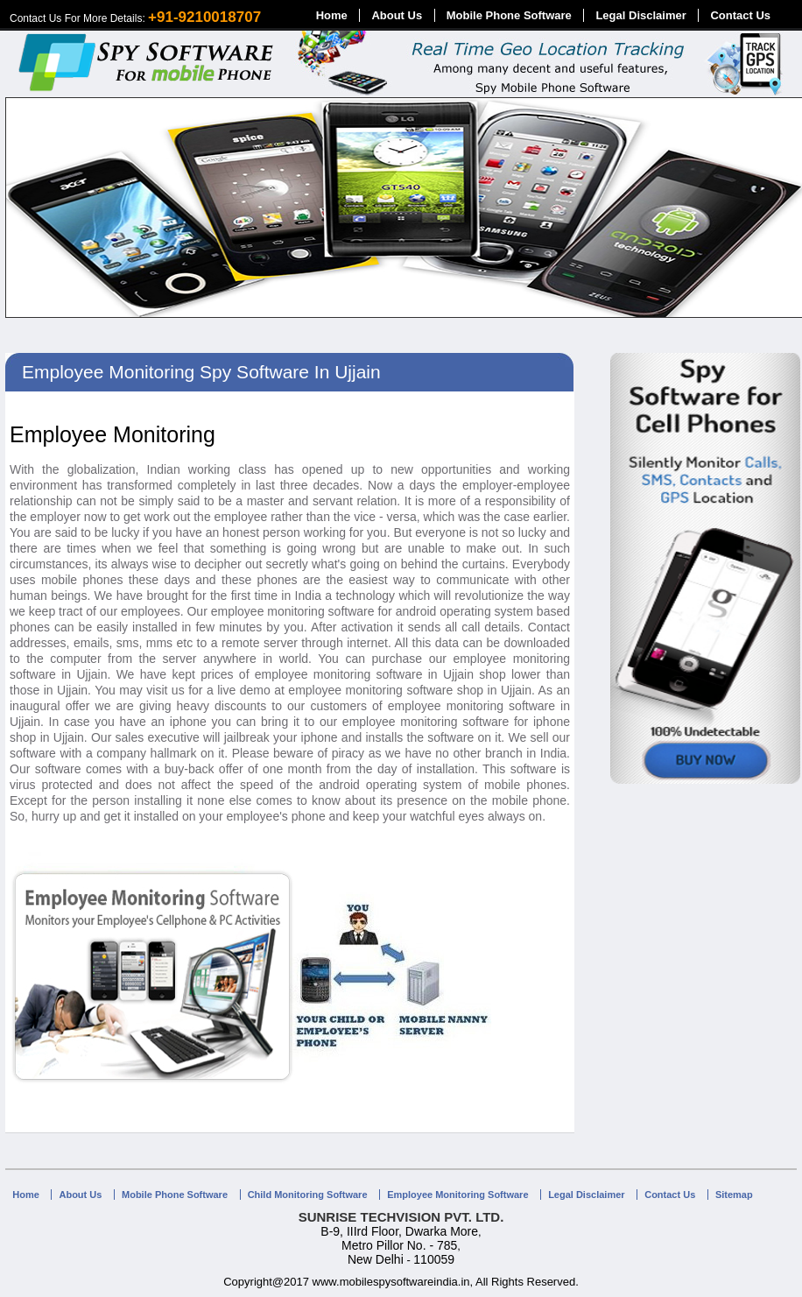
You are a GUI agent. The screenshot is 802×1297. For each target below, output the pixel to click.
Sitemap (734, 1194)
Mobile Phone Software (509, 15)
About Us (396, 15)
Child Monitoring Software (308, 1194)
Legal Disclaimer (640, 15)
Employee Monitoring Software (457, 1194)
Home (332, 15)
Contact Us (740, 15)
